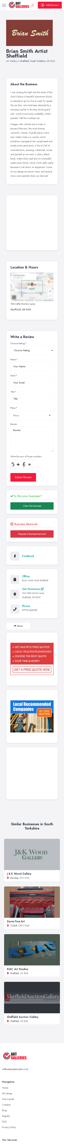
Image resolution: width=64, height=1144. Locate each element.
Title (12, 391)
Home (5, 1087)
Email (12, 375)
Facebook (28, 556)
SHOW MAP (32, 287)
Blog (4, 1110)
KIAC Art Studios (17, 969)
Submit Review (23, 477)
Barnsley (14, 878)
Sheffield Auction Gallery (22, 1017)
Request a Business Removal (32, 534)
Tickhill (13, 925)
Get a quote (8, 1099)
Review (13, 424)
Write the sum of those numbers (25, 456)
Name (13, 359)
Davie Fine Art (16, 921)
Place (13, 407)
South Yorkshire (37, 61)
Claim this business (32, 506)
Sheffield (24, 61)
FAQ (4, 1121)
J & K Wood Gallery (19, 874)
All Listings (7, 1093)
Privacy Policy (9, 1127)
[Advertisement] (32, 223)
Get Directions (33, 589)
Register (6, 1116)
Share (18, 626)
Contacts (6, 1104)
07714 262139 (29, 610)
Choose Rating (17, 343)
